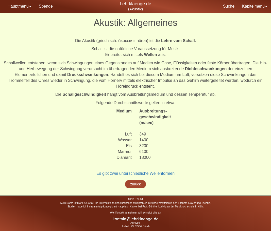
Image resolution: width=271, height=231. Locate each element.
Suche (228, 6)
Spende (46, 6)
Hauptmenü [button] (19, 6)
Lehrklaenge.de (135, 3)
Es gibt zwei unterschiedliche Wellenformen (135, 173)
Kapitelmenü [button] (254, 6)
